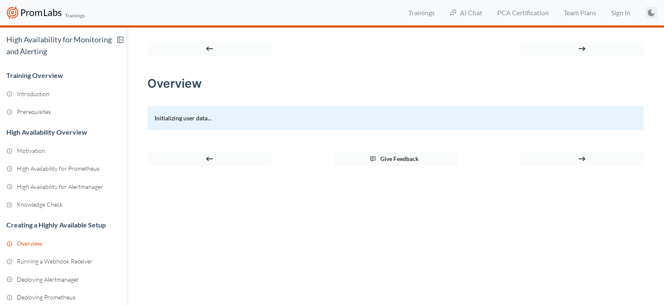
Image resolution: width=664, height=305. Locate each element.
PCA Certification (523, 12)
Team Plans (580, 12)
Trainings (421, 12)
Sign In (621, 12)
